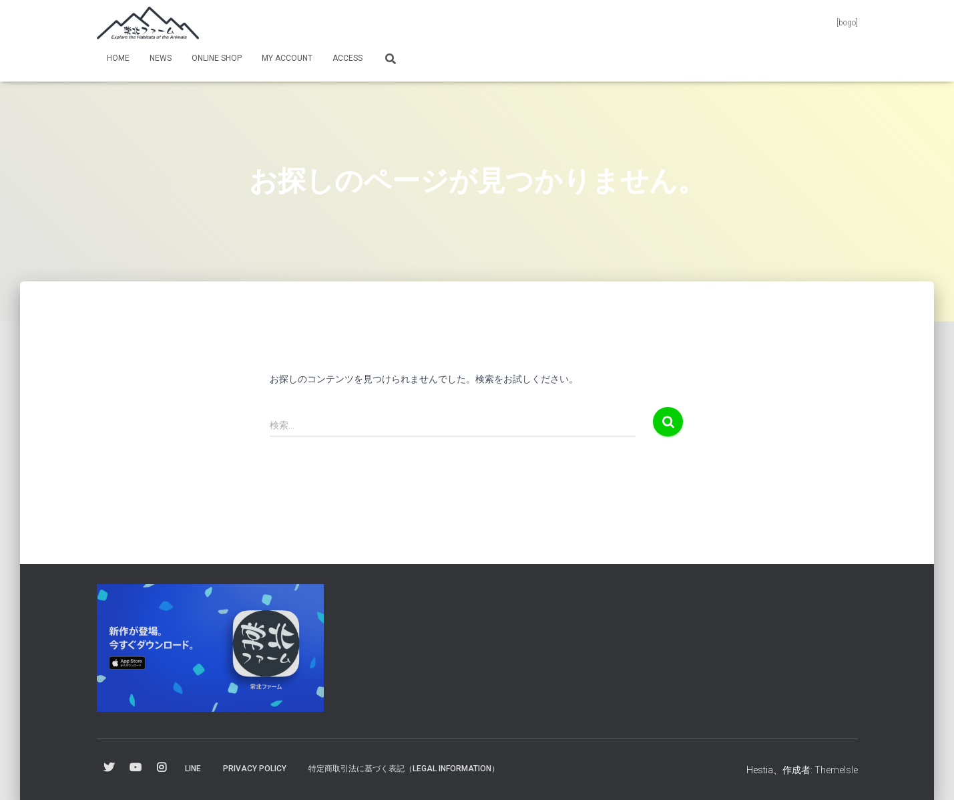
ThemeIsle (836, 770)
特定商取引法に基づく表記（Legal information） (403, 768)
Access (347, 58)
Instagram (161, 768)
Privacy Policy (254, 768)
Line (193, 768)
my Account (287, 58)
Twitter (109, 768)
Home (118, 58)
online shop (217, 58)
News (161, 58)
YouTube (135, 768)
